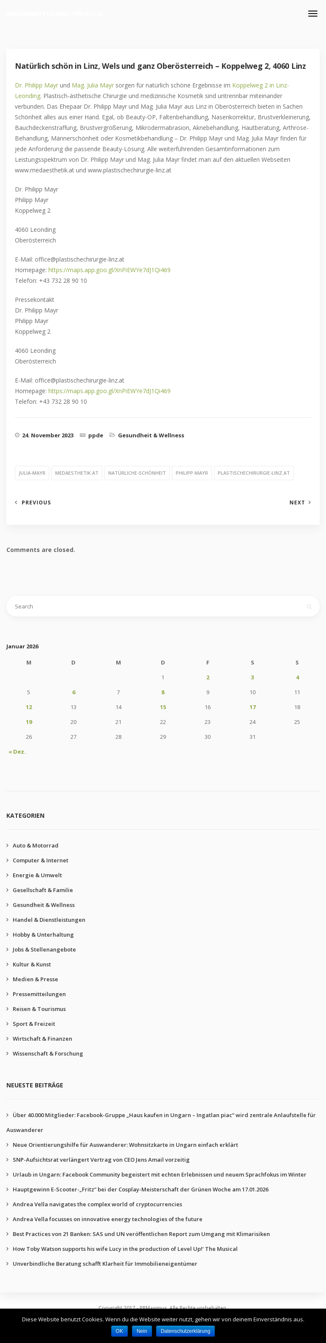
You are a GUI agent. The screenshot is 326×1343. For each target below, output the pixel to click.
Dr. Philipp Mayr (36, 85)
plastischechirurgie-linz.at (254, 473)
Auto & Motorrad (36, 845)
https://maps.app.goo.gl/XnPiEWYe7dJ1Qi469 (109, 270)
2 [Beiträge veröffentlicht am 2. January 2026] (207, 677)
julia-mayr (32, 473)
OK (119, 1331)
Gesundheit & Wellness (151, 435)
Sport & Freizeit (34, 1024)
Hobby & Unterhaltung (43, 934)
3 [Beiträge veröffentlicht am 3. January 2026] (252, 677)
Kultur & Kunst (32, 964)
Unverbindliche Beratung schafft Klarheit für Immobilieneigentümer (105, 1263)
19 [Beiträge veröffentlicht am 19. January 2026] (29, 722)
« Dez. (17, 751)
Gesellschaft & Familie (43, 890)
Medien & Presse (35, 979)
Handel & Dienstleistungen (49, 919)
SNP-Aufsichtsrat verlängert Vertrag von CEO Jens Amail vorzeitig (101, 1159)
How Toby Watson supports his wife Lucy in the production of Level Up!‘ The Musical (125, 1249)
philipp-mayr (192, 473)
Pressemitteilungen (39, 994)
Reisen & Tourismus (39, 1009)
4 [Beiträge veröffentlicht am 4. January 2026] (297, 677)
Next (297, 502)
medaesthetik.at (76, 473)
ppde (95, 435)
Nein (142, 1331)
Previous (36, 502)
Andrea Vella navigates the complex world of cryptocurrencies (97, 1204)
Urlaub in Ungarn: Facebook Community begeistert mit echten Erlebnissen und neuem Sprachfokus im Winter (159, 1174)
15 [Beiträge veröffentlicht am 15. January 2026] (163, 707)
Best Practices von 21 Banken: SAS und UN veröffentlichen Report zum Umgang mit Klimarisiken (141, 1234)
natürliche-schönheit (137, 473)
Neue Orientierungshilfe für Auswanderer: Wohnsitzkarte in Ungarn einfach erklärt (125, 1145)
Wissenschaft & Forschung (48, 1053)
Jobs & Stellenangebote (44, 949)
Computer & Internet (40, 860)
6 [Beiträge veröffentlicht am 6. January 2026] (73, 692)
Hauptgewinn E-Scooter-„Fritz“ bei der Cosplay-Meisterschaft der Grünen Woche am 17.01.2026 (140, 1189)
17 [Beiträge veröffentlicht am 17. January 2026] (253, 707)
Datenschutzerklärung (186, 1331)
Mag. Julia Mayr (93, 85)
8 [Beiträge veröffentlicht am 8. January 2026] (162, 692)
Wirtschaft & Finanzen (42, 1038)
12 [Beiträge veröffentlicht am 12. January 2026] (29, 707)
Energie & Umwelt (37, 875)
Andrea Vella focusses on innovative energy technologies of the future (107, 1219)
